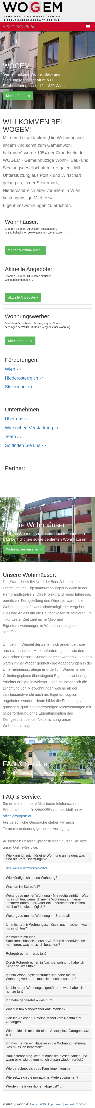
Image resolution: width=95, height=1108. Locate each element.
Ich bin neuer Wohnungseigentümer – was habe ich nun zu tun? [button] (44, 989)
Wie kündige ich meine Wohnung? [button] (31, 878)
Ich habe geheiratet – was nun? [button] (29, 1000)
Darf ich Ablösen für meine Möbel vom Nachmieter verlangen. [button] (43, 1020)
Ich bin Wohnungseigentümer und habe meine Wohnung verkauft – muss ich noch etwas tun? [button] (41, 977)
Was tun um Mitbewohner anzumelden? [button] (36, 1009)
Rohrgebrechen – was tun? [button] (26, 953)
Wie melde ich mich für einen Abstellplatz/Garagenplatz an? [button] (47, 1032)
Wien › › (13, 369)
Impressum (55, 1104)
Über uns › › (17, 418)
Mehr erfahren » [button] (18, 96)
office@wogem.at (17, 816)
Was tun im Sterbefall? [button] (23, 887)
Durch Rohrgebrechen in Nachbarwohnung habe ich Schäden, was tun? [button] (45, 964)
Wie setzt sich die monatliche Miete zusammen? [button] (42, 1077)
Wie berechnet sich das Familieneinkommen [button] (39, 1068)
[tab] (47, 857)
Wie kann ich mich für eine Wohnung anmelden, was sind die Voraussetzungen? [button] (45, 857)
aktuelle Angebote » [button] (23, 297)
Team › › (13, 436)
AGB (43, 1104)
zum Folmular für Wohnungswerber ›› (28, 868)
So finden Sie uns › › (25, 445)
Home (34, 1104)
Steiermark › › (18, 386)
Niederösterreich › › (24, 378)
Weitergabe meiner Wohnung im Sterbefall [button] (38, 916)
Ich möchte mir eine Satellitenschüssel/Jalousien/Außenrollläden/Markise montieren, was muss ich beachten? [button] (45, 941)
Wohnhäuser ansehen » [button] (24, 549)
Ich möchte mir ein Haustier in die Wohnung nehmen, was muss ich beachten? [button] (46, 1045)
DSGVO (81, 1104)
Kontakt (69, 1104)
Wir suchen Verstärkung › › (31, 427)
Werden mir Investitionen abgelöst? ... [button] (34, 1086)
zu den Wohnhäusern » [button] (25, 250)
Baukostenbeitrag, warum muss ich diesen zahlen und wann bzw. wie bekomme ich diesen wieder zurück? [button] (46, 1058)
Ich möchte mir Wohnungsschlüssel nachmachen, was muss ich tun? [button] (46, 926)
